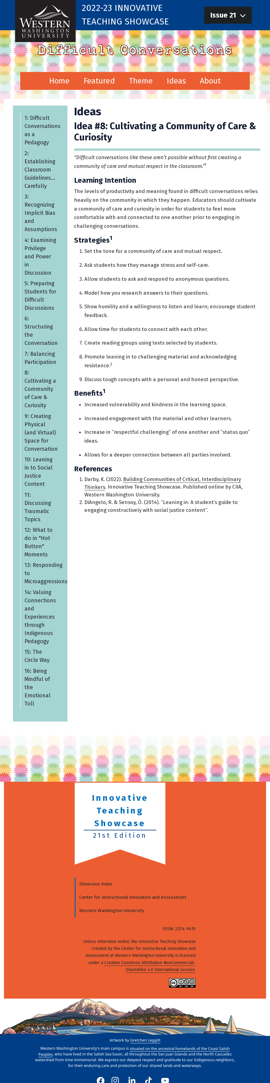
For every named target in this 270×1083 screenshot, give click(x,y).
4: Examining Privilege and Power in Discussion (40, 256)
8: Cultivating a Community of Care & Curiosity (40, 389)
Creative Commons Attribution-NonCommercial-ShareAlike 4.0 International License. (150, 966)
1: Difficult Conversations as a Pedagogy (42, 130)
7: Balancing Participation (40, 358)
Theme (141, 81)
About (210, 81)
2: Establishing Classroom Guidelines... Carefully (39, 169)
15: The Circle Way (36, 656)
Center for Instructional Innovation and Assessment (132, 897)
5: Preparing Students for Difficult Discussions (40, 295)
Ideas (176, 81)
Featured (99, 81)
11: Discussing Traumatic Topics (37, 506)
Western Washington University (111, 910)
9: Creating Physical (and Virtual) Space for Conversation (40, 432)
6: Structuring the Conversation (40, 330)
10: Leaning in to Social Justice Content (38, 471)
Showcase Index (95, 884)
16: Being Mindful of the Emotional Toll (37, 687)
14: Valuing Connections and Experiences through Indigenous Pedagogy (40, 617)
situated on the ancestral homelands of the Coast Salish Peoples (134, 1051)
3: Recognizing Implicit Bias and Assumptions (40, 213)
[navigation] (228, 15)
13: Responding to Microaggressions (42, 573)
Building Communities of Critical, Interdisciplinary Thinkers (162, 483)
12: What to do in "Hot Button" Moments (38, 542)
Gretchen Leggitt (145, 1040)
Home (59, 81)
